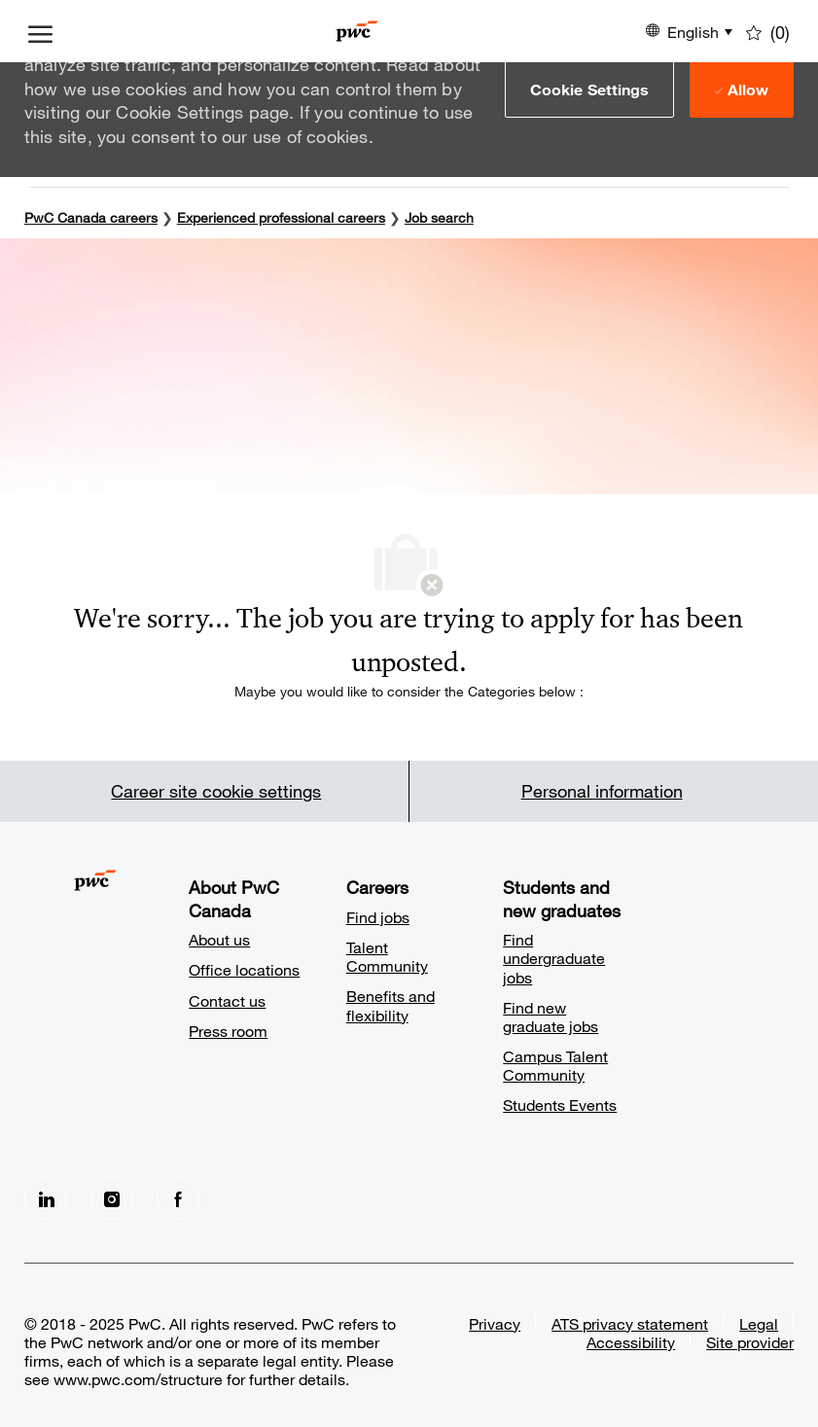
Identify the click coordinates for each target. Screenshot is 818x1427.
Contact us (227, 1000)
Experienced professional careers (281, 217)
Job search (439, 217)
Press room (228, 1030)
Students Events (560, 1104)
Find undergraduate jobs (554, 957)
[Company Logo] (356, 31)
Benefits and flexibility (390, 1004)
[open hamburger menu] (40, 31)
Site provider (750, 1342)
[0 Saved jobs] (768, 31)
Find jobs (377, 917)
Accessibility (631, 1342)
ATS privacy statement (629, 1323)
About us (219, 939)
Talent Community (387, 956)
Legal (758, 1323)
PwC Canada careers (91, 217)
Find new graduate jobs (550, 1016)
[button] (590, 88)
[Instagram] (111, 1198)
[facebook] (178, 1198)
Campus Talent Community (555, 1065)
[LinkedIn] (45, 1198)
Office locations (244, 969)
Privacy (494, 1323)
